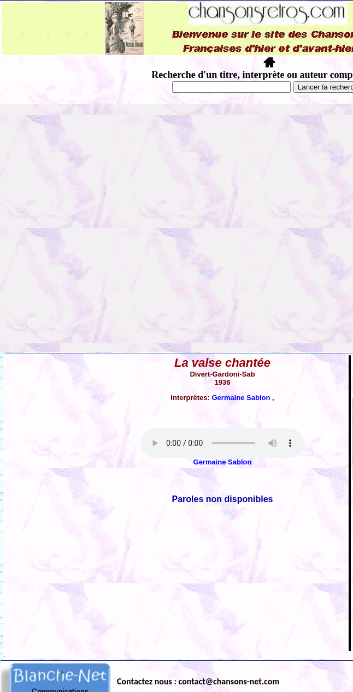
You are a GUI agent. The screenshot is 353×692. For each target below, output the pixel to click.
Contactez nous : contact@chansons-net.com (198, 681)
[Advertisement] (118, 228)
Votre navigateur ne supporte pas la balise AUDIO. (222, 443)
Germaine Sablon (241, 397)
